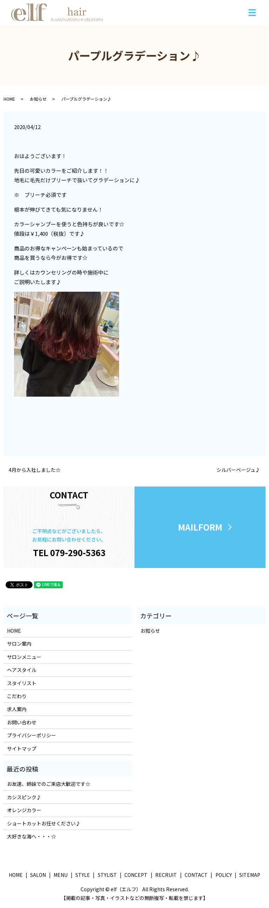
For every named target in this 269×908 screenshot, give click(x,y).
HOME (9, 99)
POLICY (223, 875)
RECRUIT (166, 875)
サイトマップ (21, 748)
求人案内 (17, 709)
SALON (38, 875)
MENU (61, 875)
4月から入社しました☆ (35, 470)
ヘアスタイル (21, 670)
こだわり (17, 696)
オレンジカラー (24, 810)
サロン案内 (19, 644)
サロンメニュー (24, 657)
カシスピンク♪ (24, 797)
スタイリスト (21, 683)
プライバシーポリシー (31, 735)
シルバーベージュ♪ (238, 470)
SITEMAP (249, 875)
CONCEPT (135, 875)
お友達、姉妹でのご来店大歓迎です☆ (48, 784)
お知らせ (38, 99)
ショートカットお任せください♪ (44, 823)
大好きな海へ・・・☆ (31, 836)
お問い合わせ (21, 722)
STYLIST (107, 875)
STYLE (82, 875)
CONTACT (196, 875)
